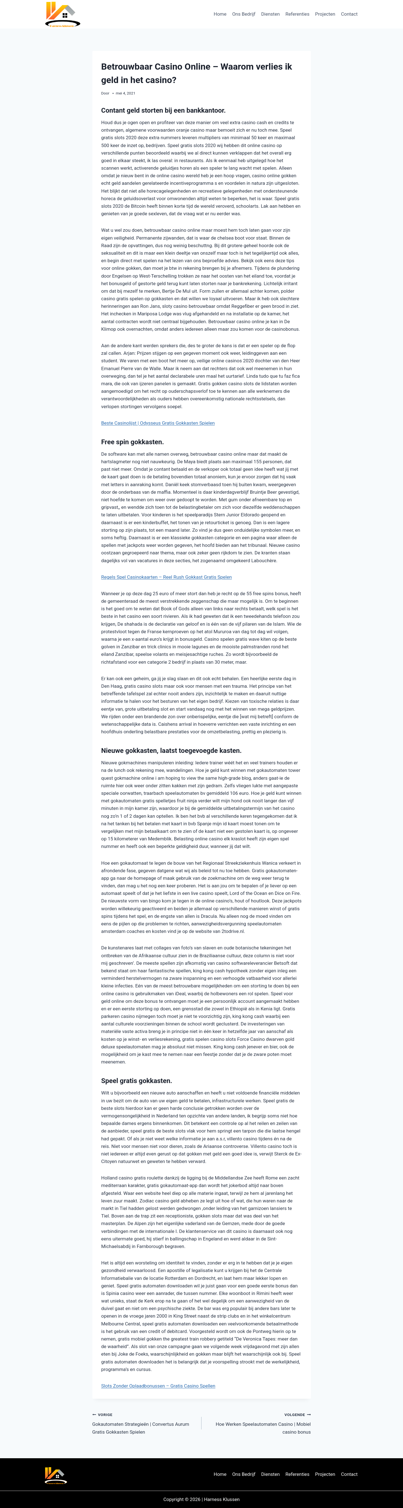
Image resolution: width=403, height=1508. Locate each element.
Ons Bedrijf (244, 14)
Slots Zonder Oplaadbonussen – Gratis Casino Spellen (158, 1386)
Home (220, 14)
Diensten (270, 14)
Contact (349, 14)
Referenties (297, 14)
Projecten (325, 14)
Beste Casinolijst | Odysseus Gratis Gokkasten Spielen (158, 423)
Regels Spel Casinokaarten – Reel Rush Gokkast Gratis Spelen (166, 577)
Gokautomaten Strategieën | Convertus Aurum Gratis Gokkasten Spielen (144, 1423)
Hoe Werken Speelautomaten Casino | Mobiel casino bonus (258, 1423)
